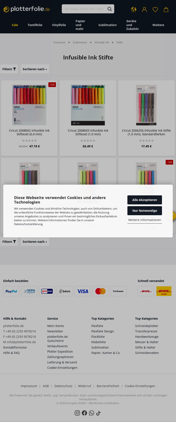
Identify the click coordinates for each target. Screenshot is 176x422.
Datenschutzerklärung (28, 224)
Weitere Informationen (144, 220)
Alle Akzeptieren (144, 200)
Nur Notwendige (144, 211)
